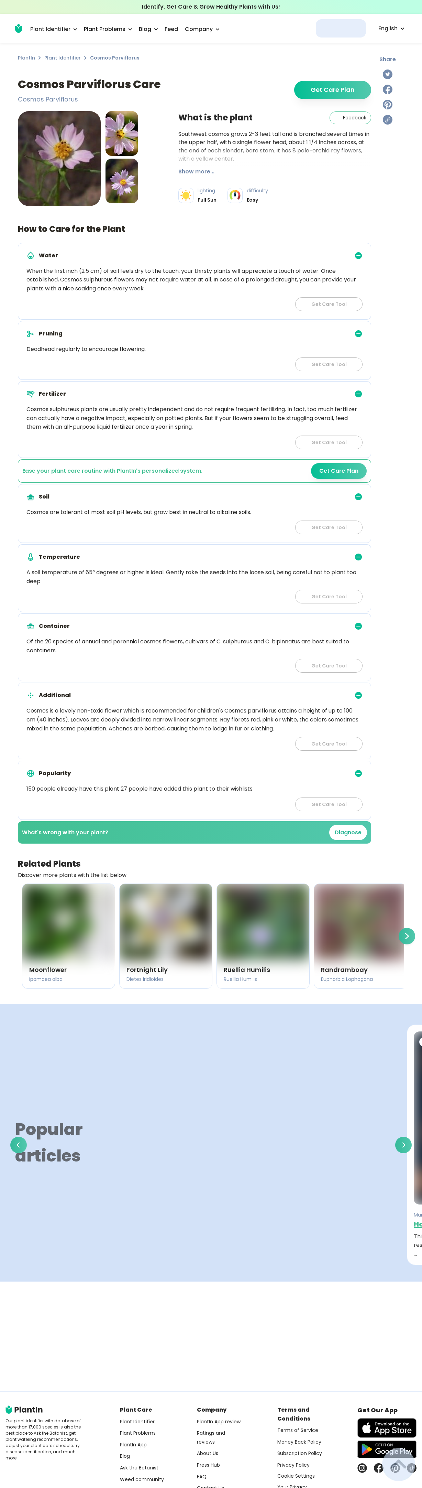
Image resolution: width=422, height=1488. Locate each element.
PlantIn (26, 57)
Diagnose (348, 832)
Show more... (196, 171)
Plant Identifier (62, 57)
